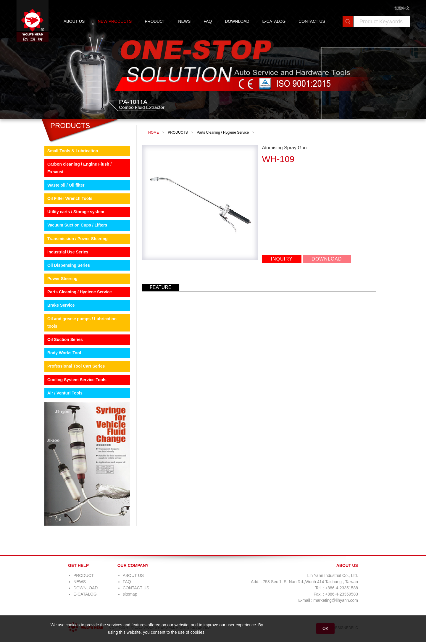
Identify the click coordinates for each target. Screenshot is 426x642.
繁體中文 (402, 8)
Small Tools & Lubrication (72, 150)
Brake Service (61, 305)
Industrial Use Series (67, 252)
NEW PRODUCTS (115, 21)
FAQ (208, 21)
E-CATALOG (273, 21)
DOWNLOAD (237, 21)
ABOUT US (74, 21)
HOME (153, 132)
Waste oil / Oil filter (66, 185)
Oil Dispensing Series (68, 265)
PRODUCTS (178, 132)
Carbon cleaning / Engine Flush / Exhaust (79, 168)
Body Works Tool (64, 352)
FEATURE (160, 287)
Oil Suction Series (65, 339)
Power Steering (62, 278)
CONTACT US (311, 21)
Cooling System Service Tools (76, 379)
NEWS (184, 21)
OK (325, 628)
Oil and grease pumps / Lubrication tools (82, 322)
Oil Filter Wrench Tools (69, 198)
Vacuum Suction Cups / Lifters (77, 225)
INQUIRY (282, 258)
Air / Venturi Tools (65, 393)
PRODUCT (155, 21)
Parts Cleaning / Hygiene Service (79, 292)
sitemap (130, 594)
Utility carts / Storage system (75, 211)
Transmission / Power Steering (77, 238)
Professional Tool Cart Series (76, 366)
